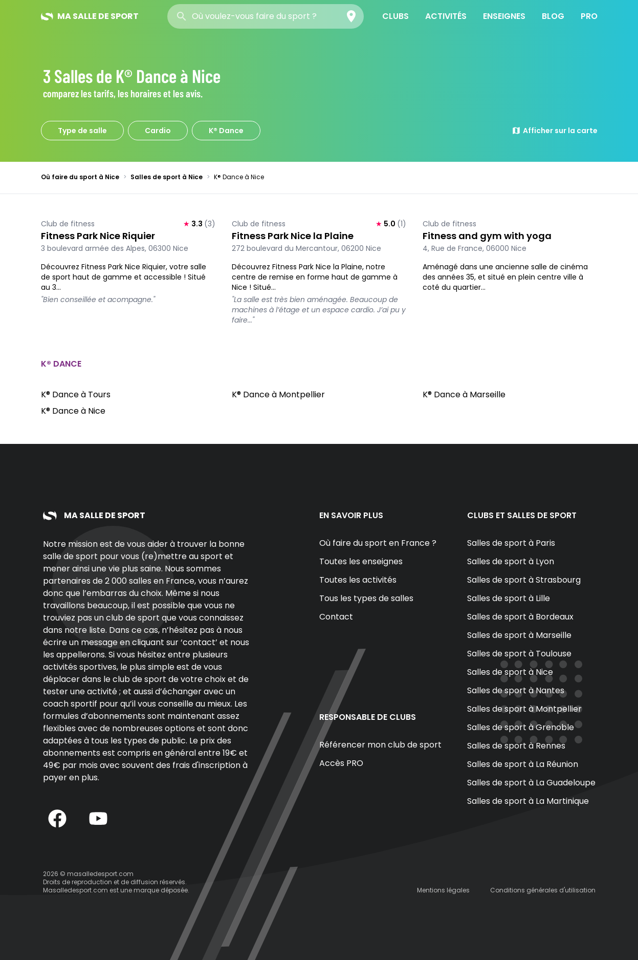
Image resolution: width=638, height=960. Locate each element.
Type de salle (82, 130)
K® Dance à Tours (76, 394)
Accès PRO (341, 763)
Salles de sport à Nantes (515, 690)
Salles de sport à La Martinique (528, 801)
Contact (336, 617)
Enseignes (504, 16)
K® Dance (226, 130)
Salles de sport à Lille (508, 598)
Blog (553, 16)
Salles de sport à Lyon (510, 561)
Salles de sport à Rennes (516, 746)
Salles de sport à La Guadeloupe (531, 782)
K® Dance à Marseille (464, 394)
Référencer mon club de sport (380, 745)
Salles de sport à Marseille (519, 635)
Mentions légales (443, 890)
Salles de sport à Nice (166, 177)
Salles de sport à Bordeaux (520, 617)
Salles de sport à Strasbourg (524, 580)
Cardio (158, 130)
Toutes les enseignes (361, 561)
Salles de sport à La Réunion (522, 764)
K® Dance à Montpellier (278, 394)
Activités (446, 16)
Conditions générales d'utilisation (543, 890)
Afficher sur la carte (555, 130)
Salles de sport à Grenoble (520, 727)
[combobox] (265, 16)
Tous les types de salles (366, 598)
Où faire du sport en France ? (377, 543)
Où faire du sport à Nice (80, 177)
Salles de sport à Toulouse (519, 653)
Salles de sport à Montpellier (524, 709)
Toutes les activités (358, 580)
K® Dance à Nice (73, 411)
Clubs (395, 16)
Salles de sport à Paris (511, 543)
